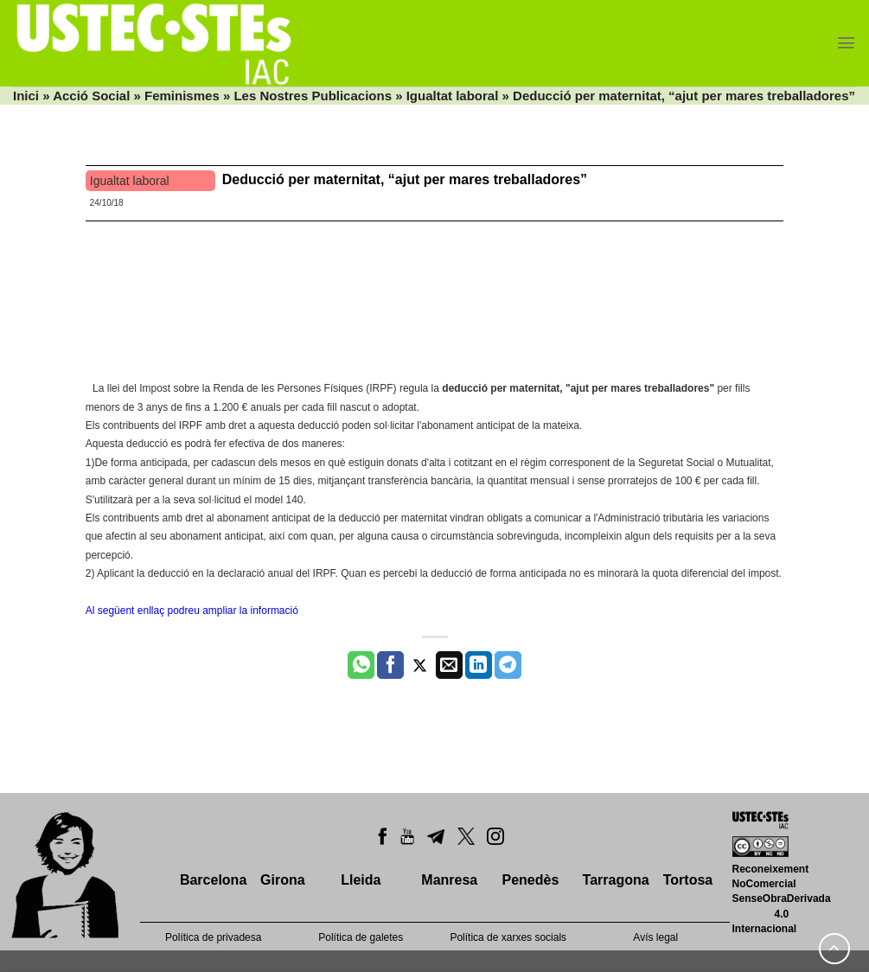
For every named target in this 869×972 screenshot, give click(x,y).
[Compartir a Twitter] (419, 665)
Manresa (449, 880)
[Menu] (846, 42)
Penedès (530, 880)
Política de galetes (360, 937)
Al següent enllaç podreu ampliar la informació (192, 610)
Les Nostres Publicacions (312, 95)
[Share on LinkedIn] (478, 665)
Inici (26, 95)
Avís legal (655, 937)
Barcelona (213, 880)
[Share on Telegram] (508, 665)
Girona (282, 880)
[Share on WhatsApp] (361, 665)
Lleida (360, 880)
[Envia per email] (449, 665)
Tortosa (687, 880)
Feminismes (182, 95)
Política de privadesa (213, 937)
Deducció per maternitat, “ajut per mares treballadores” (404, 179)
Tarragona (616, 880)
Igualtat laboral (452, 95)
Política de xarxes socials (508, 937)
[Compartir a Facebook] (390, 665)
